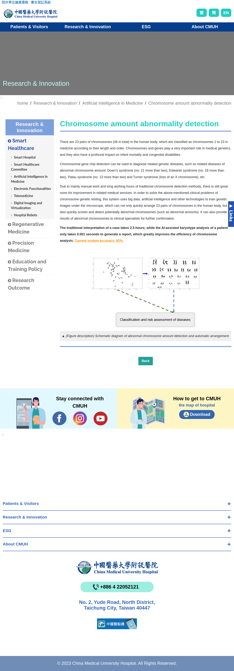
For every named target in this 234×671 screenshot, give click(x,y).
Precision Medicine (21, 246)
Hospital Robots (25, 215)
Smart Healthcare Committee (25, 166)
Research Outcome (21, 284)
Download (200, 414)
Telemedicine (23, 196)
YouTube (100, 418)
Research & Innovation (25, 517)
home (22, 103)
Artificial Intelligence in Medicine (112, 103)
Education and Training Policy (27, 265)
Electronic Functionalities (32, 189)
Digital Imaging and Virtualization (26, 205)
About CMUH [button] (205, 26)
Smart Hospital (25, 157)
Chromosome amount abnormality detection (189, 103)
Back (146, 361)
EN (226, 12)
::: (4, 3)
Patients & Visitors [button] (29, 26)
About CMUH (15, 544)
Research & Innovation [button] (88, 26)
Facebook (59, 418)
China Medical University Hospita (117, 567)
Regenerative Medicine (26, 228)
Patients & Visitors (21, 503)
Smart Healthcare (21, 144)
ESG (7, 530)
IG (80, 418)
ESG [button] (146, 26)
